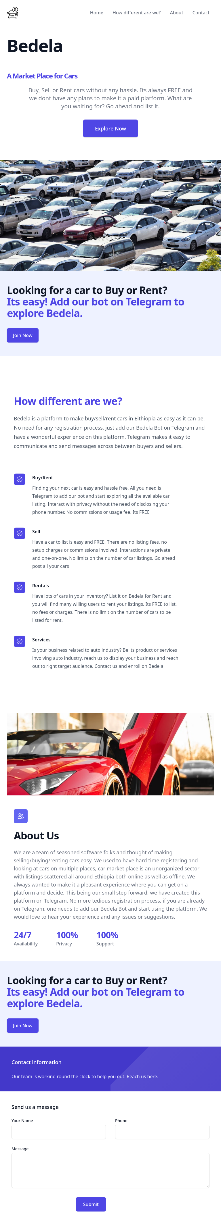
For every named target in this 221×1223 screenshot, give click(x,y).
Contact (201, 12)
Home (96, 12)
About (176, 12)
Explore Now (110, 128)
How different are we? (137, 12)
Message (20, 1148)
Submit (91, 1204)
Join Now (23, 335)
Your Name (22, 1120)
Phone (121, 1120)
